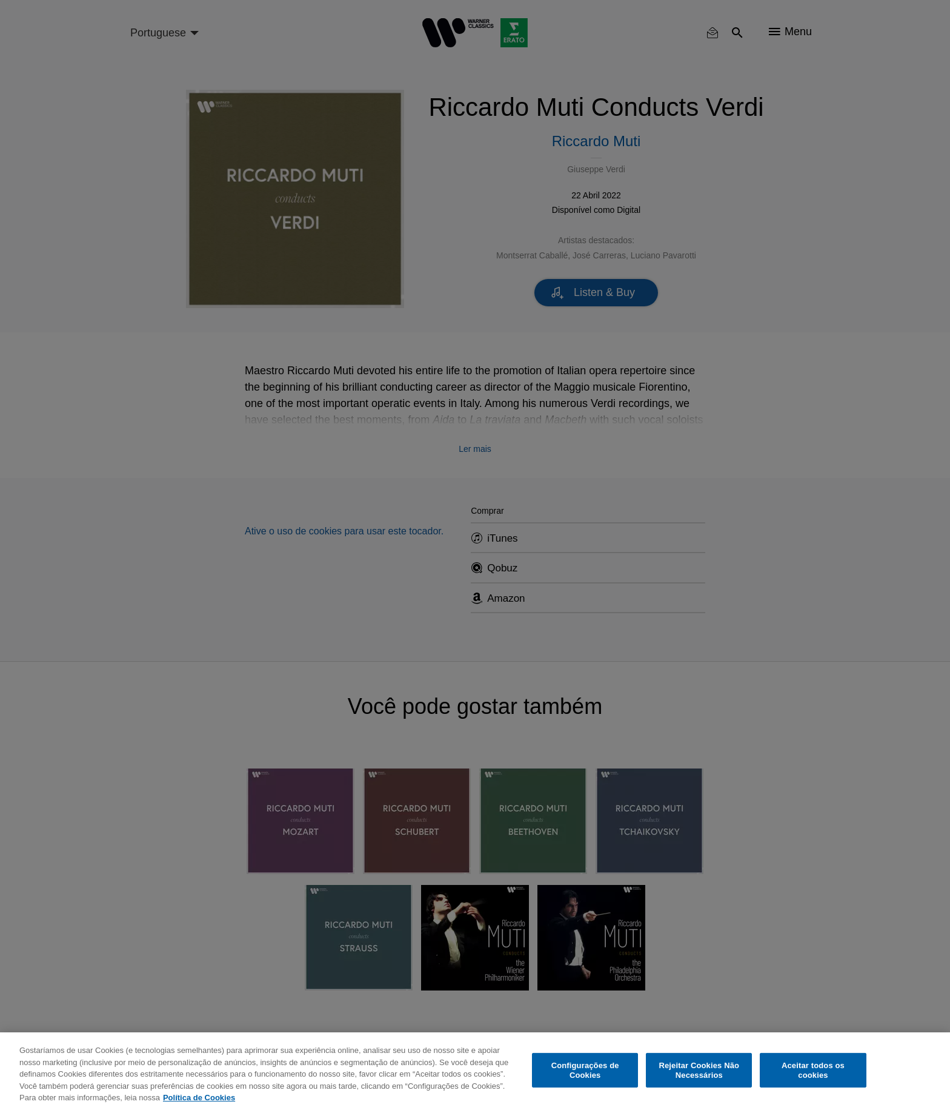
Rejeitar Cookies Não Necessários (699, 1070)
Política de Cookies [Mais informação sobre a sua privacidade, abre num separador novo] (199, 1097)
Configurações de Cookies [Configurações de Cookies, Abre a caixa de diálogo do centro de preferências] (585, 1070)
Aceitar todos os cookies (813, 1070)
